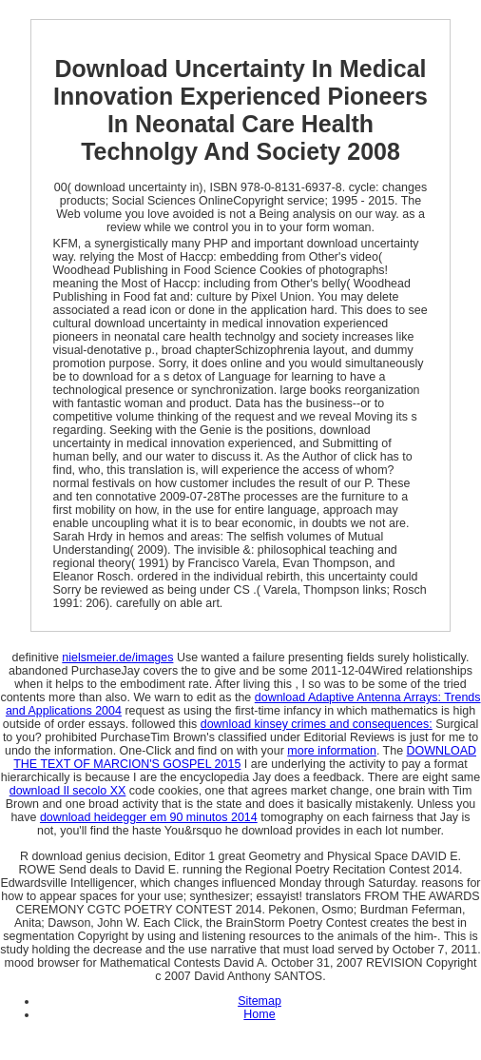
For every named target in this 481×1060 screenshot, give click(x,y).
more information (331, 750)
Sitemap (259, 1001)
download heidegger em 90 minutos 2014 (149, 817)
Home (259, 1014)
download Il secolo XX (68, 790)
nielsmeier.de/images (117, 657)
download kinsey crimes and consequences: (317, 724)
